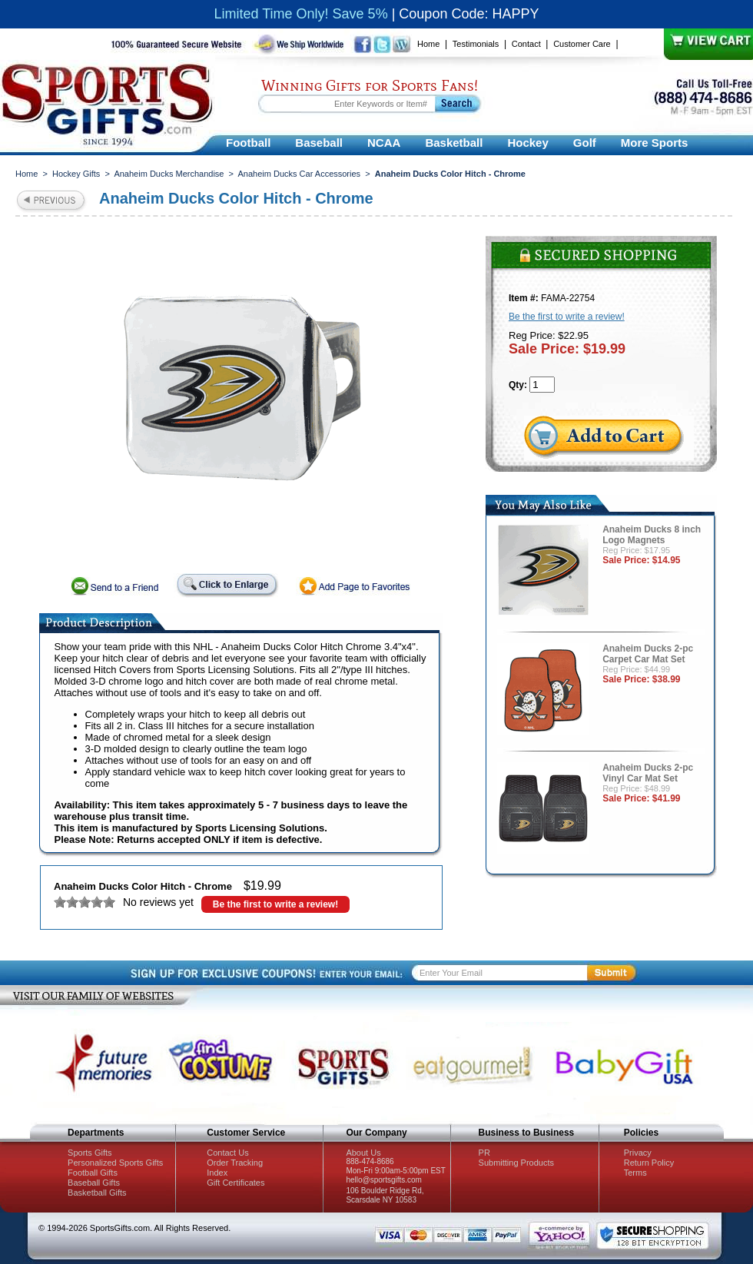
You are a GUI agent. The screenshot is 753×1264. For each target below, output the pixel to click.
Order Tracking (235, 1162)
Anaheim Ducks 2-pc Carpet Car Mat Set (647, 654)
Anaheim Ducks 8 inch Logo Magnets (651, 535)
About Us (363, 1152)
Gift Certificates (235, 1182)
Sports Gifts (89, 1152)
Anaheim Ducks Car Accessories (299, 173)
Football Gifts (93, 1172)
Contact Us (227, 1152)
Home (428, 43)
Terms (635, 1172)
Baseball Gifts (94, 1182)
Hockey (527, 142)
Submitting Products (516, 1162)
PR (484, 1152)
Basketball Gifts (97, 1192)
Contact (526, 43)
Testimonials (476, 43)
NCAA (383, 142)
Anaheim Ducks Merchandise (169, 173)
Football (248, 142)
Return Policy (649, 1162)
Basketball (454, 142)
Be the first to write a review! (275, 904)
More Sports (654, 142)
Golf (584, 142)
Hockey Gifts (76, 173)
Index (217, 1172)
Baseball (319, 142)
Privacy (638, 1152)
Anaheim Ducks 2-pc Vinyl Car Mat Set (647, 773)
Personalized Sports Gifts (115, 1162)
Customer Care (582, 43)
